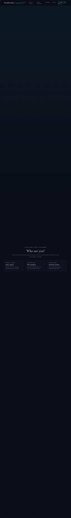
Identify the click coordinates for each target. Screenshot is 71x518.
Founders (47, 2)
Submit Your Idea (62, 3)
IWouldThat (13, 3)
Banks (54, 2)
